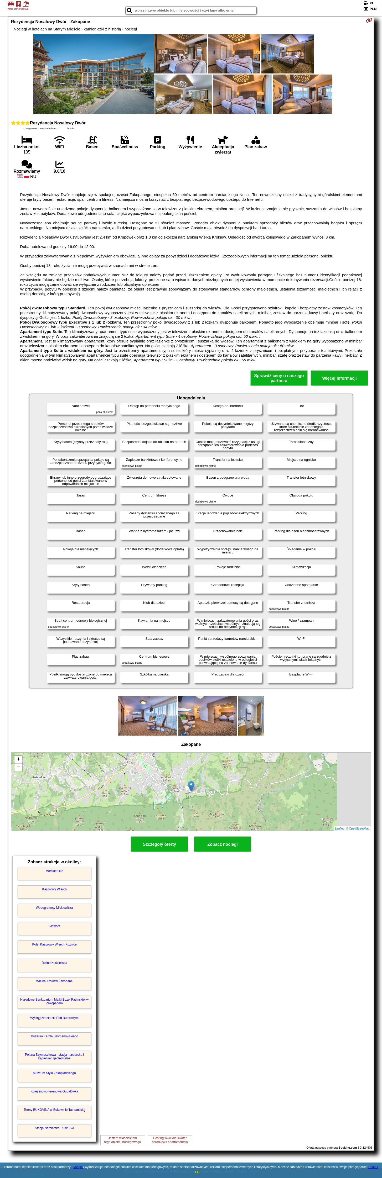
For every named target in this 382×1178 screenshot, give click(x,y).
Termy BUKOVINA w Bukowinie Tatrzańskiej (54, 1110)
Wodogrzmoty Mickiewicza (54, 908)
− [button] (18, 768)
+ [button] (18, 760)
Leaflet (339, 828)
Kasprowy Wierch (54, 889)
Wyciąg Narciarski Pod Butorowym (54, 1018)
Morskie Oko (54, 871)
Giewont (54, 926)
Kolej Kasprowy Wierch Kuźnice (54, 944)
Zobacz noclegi (222, 844)
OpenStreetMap (359, 828)
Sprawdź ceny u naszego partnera (279, 378)
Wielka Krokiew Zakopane (54, 981)
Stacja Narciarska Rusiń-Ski (54, 1128)
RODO (373, 1167)
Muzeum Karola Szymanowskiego (54, 1036)
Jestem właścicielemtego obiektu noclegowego (122, 1140)
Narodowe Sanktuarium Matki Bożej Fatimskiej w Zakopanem (54, 1001)
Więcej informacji (339, 378)
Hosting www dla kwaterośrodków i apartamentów (170, 1140)
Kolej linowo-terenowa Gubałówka (54, 1091)
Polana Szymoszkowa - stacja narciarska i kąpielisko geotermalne (54, 1056)
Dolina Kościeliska (54, 963)
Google (78, 1167)
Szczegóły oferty (159, 844)
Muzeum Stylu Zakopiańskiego (54, 1073)
